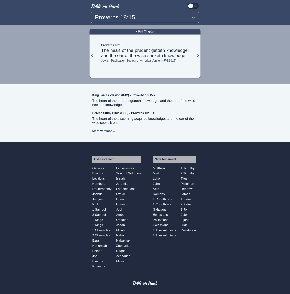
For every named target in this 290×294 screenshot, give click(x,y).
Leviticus (98, 178)
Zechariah (123, 256)
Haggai (121, 251)
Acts (156, 189)
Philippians (160, 220)
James (185, 194)
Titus (184, 178)
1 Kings (97, 220)
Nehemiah (99, 245)
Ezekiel (121, 194)
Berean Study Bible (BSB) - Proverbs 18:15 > (123, 113)
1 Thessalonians (164, 230)
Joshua (97, 194)
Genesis (98, 168)
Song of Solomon (128, 173)
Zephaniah (123, 245)
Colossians (160, 225)
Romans (159, 194)
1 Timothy (188, 168)
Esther (97, 251)
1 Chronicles (101, 230)
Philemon (187, 183)
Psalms (97, 261)
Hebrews (187, 189)
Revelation (188, 230)
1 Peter (186, 199)
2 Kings (97, 225)
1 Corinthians (162, 199)
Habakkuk (123, 240)
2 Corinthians (162, 204)
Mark (156, 173)
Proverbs (98, 266)
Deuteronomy (102, 189)
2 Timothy (188, 173)
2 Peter (186, 204)
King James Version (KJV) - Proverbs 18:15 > (123, 95)
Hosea (120, 204)
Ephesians (160, 214)
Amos (120, 214)
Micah (120, 230)
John (156, 183)
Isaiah (120, 178)
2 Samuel (99, 214)
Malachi (121, 261)
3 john (185, 220)
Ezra (95, 240)
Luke (156, 178)
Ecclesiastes (125, 168)
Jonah (120, 225)
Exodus (97, 173)
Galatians (159, 209)
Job (94, 256)
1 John (185, 209)
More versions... (103, 131)
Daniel (120, 199)
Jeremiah (122, 183)
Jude (184, 225)
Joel (119, 209)
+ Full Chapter (145, 31)
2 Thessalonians (164, 235)
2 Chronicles (101, 235)
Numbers (98, 183)
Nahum (121, 235)
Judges (97, 199)
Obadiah (122, 220)
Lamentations (125, 189)
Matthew (159, 168)
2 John (185, 214)
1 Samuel (99, 209)
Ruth (95, 204)
